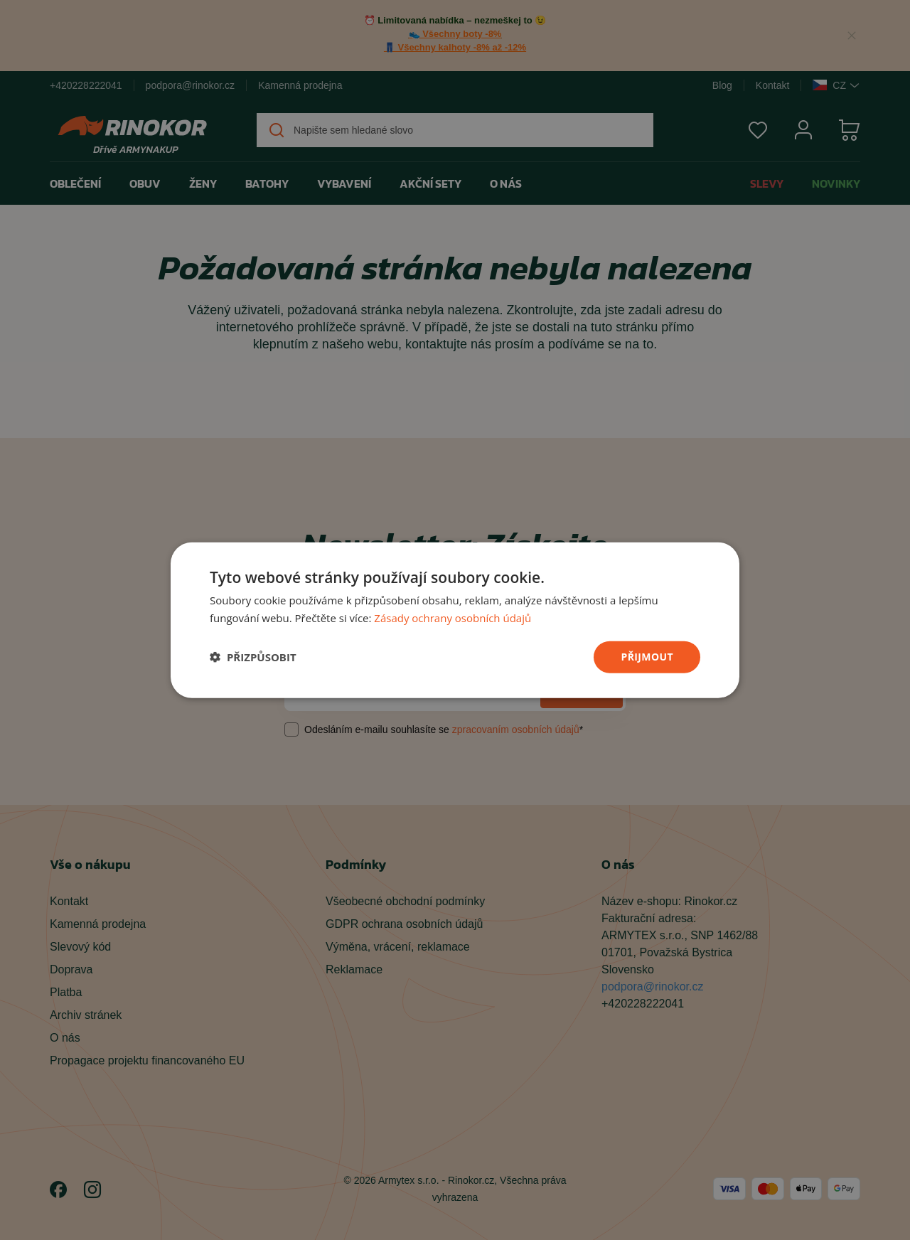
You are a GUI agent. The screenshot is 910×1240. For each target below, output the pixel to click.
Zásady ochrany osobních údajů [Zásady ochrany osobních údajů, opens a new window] (452, 618)
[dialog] (455, 620)
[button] (253, 657)
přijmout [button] (647, 656)
